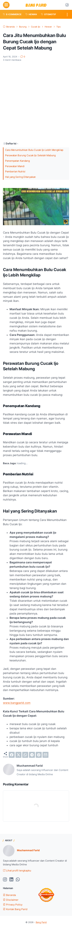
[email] (45, 755)
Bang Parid (41, 922)
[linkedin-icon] (11, 880)
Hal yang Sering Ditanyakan (20, 177)
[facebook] (12, 755)
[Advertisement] (36, 102)
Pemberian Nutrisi (15, 171)
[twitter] (18, 755)
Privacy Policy (12, 904)
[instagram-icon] (5, 880)
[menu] (6, 5)
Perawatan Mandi (15, 166)
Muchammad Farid (28, 850)
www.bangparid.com (16, 702)
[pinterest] (39, 755)
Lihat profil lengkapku (17, 870)
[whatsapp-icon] (18, 880)
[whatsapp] (25, 755)
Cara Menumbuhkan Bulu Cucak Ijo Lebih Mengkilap (34, 150)
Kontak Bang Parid (15, 909)
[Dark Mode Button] (67, 5)
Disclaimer (10, 899)
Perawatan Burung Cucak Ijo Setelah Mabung (30, 155)
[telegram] (32, 755)
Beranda (9, 895)
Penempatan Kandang (17, 160)
